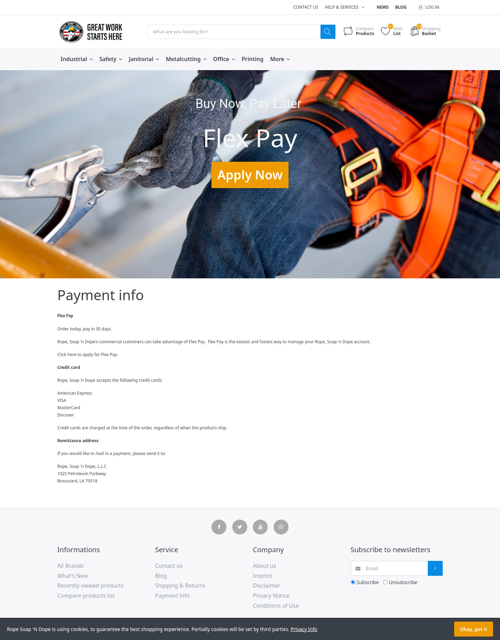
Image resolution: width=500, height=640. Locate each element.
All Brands (70, 566)
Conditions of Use (276, 606)
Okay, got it (473, 629)
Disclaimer (266, 586)
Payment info (172, 596)
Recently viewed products (90, 586)
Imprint (263, 576)
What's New (72, 576)
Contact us (305, 7)
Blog (400, 7)
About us (264, 566)
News (383, 7)
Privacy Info (304, 629)
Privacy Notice (271, 596)
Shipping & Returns (180, 586)
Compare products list (86, 596)
